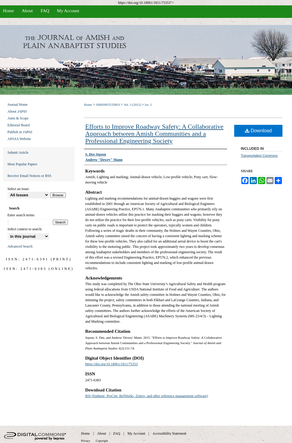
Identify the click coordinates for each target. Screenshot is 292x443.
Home (88, 104)
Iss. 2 (148, 104)
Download (258, 130)
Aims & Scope (18, 118)
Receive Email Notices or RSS (29, 176)
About (17, 111)
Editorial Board (18, 125)
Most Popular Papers (22, 164)
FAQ (116, 433)
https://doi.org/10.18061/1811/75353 (111, 364)
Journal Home (17, 104)
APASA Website (19, 139)
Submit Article (17, 152)
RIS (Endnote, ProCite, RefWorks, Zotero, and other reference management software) (146, 396)
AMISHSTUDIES (108, 104)
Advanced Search (19, 246)
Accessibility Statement (170, 433)
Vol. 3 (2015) (132, 104)
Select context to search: (24, 229)
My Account (136, 433)
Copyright (102, 440)
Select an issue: (18, 189)
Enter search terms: (21, 215)
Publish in (19, 132)
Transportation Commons (259, 155)
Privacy (85, 440)
